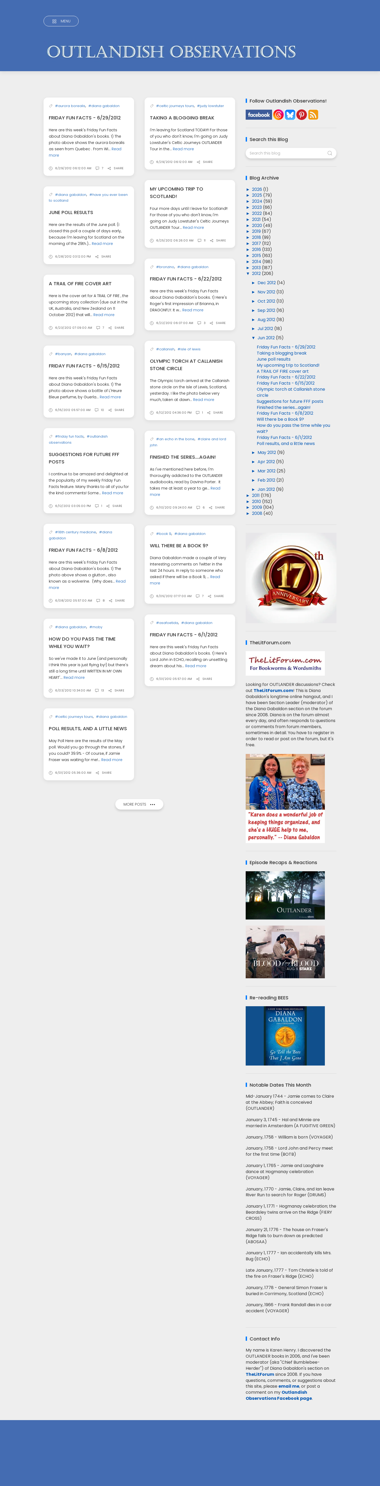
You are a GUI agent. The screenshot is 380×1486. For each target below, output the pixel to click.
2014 (257, 262)
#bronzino (165, 388)
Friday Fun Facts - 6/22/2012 (186, 400)
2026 (257, 189)
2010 (257, 501)
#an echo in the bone (175, 761)
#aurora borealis (70, 136)
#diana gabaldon (104, 136)
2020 (257, 225)
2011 (256, 495)
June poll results (71, 243)
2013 (257, 268)
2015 (257, 256)
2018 (257, 237)
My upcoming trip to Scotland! (288, 365)
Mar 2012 (267, 471)
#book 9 (163, 924)
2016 (257, 249)
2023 (257, 207)
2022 (257, 213)
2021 (257, 219)
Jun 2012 (267, 338)
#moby (95, 858)
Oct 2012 (267, 301)
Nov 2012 (267, 292)
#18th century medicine (75, 763)
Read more (183, 149)
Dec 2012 (267, 283)
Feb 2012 (267, 480)
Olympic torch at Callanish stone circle (291, 392)
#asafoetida (167, 1044)
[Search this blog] (291, 153)
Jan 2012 (267, 489)
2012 (257, 273)
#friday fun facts (69, 637)
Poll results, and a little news (88, 960)
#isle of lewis (189, 521)
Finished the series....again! (183, 779)
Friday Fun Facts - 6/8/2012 (83, 781)
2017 (257, 243)
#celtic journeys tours (175, 105)
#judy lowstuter (210, 105)
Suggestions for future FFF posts (290, 401)
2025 (257, 195)
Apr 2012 (267, 462)
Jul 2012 (266, 329)
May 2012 (267, 452)
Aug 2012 (267, 320)
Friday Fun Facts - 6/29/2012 (85, 149)
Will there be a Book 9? (179, 936)
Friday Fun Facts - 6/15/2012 (84, 566)
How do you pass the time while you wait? (293, 428)
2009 (257, 507)
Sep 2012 (267, 310)
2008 (257, 513)
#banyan (63, 554)
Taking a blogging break (182, 117)
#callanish (165, 521)
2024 (257, 201)
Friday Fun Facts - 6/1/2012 (184, 1056)
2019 (257, 231)
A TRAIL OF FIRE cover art (80, 453)
